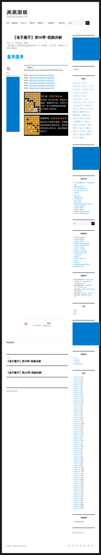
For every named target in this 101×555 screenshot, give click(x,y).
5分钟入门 (23, 23)
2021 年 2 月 (77, 464)
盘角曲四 (76, 262)
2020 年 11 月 (77, 470)
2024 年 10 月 (77, 379)
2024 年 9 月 (77, 381)
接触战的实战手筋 (79, 186)
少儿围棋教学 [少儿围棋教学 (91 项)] (78, 121)
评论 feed (76, 362)
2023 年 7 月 (77, 408)
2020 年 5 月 (77, 481)
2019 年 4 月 (77, 506)
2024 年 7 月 (77, 385)
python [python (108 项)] (77, 102)
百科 (75, 312)
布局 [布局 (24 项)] (87, 121)
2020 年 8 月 (77, 475)
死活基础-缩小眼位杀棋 (80, 253)
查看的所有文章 (47, 241)
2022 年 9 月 (77, 427)
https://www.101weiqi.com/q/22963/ (41, 88)
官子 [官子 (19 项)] (75, 118)
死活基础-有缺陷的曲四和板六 (82, 211)
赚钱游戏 (15, 23)
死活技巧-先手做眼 (79, 249)
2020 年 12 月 (77, 468)
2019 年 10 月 (77, 495)
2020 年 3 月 (77, 485)
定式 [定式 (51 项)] (82, 118)
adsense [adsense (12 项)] (76, 83)
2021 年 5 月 (77, 458)
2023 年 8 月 (77, 406)
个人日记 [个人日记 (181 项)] (87, 105)
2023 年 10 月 (77, 402)
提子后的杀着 (77, 255)
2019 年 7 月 (77, 500)
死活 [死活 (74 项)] (82, 131)
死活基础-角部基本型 (80, 206)
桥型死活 (76, 256)
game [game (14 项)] (76, 92)
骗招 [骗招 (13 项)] (82, 137)
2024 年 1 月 (77, 396)
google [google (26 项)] (84, 92)
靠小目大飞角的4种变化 (80, 188)
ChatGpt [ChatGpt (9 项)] (76, 89)
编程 (75, 314)
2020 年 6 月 (77, 479)
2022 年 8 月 (77, 429)
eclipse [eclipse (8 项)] (85, 89)
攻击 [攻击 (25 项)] (81, 128)
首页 (7, 23)
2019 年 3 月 (77, 508)
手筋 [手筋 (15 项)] (89, 124)
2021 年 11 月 (77, 446)
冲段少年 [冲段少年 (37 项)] (83, 108)
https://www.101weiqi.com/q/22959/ (41, 80)
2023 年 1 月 (77, 419)
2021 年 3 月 (77, 462)
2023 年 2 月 (77, 417)
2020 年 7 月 (77, 477)
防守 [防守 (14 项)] (75, 137)
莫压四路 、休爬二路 (86, 293)
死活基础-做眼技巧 (79, 209)
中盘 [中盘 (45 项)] (75, 108)
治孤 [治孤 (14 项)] (89, 131)
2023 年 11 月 (77, 400)
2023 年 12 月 (77, 398)
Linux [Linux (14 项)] (85, 99)
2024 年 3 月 (77, 392)
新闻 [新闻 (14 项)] (88, 128)
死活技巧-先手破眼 (79, 247)
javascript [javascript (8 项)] (77, 99)
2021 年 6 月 (77, 456)
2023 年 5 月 (77, 412)
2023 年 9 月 (77, 404)
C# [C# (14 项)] (84, 86)
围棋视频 (8, 75)
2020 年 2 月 (77, 487)
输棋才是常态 (77, 202)
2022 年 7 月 (77, 431)
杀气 (75, 194)
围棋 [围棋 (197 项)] (76, 112)
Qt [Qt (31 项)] (84, 102)
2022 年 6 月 (77, 433)
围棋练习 (41, 23)
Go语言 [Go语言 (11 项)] (76, 96)
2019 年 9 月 (77, 497)
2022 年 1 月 (77, 443)
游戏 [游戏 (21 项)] (75, 134)
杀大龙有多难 (77, 200)
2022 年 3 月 (77, 439)
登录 (75, 358)
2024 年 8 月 (77, 383)
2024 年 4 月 (77, 390)
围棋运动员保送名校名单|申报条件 (83, 204)
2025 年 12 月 (77, 377)
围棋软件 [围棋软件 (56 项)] (86, 115)
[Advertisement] (13, 104)
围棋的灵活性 (77, 196)
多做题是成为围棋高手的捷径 (82, 264)
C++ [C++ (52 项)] (90, 86)
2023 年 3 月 (77, 416)
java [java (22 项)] (83, 96)
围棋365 (32, 23)
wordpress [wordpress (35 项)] (77, 105)
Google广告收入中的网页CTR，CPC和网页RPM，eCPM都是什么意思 (84, 281)
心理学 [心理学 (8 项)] (82, 124)
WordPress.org (78, 364)
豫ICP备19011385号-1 (78, 533)
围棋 (7, 72)
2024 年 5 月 (77, 389)
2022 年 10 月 (77, 425)
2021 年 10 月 (77, 448)
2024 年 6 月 (77, 387)
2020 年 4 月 (77, 483)
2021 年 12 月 (77, 444)
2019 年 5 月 (77, 504)
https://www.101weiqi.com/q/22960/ (42, 83)
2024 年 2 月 (77, 394)
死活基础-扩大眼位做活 (80, 251)
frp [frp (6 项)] (91, 89)
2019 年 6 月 (77, 502)
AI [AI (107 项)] (84, 83)
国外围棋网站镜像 (79, 521)
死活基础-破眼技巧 (79, 208)
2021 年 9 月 (77, 450)
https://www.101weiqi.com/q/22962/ (41, 85)
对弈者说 (76, 192)
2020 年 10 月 (77, 471)
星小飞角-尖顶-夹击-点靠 (81, 190)
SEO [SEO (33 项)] (90, 102)
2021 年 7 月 (77, 454)
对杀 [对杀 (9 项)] (88, 118)
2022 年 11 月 (77, 423)
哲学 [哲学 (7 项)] (91, 108)
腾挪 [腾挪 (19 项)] (88, 134)
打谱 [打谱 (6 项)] (75, 128)
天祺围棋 (8, 546)
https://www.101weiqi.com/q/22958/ (41, 78)
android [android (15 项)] (76, 86)
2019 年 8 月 (77, 498)
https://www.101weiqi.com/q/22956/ (41, 75)
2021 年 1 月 (77, 466)
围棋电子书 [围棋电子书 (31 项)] (84, 112)
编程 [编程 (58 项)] (82, 134)
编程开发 (62, 23)
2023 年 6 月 (77, 410)
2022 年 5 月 (77, 435)
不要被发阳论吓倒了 (79, 266)
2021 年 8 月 (77, 452)
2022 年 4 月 (77, 437)
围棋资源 (51, 23)
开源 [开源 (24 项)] (75, 124)
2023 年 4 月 (77, 414)
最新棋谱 (76, 69)
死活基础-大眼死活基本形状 (81, 213)
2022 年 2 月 (77, 441)
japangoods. (9, 307)
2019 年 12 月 (77, 491)
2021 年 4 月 (77, 460)
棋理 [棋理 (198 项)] (76, 131)
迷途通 (15, 307)
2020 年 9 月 (77, 473)
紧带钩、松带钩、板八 (80, 258)
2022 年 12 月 (77, 421)
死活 (13, 75)
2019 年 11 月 (77, 493)
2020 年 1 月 (77, 489)
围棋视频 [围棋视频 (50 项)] (77, 115)
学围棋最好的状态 (79, 198)
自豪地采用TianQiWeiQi (19, 546)
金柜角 (76, 260)
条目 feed (76, 360)
